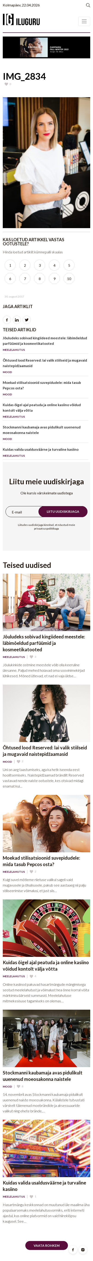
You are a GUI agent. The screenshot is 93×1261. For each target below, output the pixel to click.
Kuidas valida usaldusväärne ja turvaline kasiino (45, 453)
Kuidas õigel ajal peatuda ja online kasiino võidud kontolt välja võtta (45, 411)
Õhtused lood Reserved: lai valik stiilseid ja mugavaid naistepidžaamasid (45, 367)
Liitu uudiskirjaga (63, 511)
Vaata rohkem (47, 1245)
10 (69, 278)
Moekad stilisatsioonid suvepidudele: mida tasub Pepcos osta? (45, 389)
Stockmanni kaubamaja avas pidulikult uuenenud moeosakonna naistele (45, 434)
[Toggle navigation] (84, 21)
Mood (7, 761)
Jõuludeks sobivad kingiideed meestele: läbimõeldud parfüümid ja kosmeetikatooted (45, 345)
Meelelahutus (14, 657)
